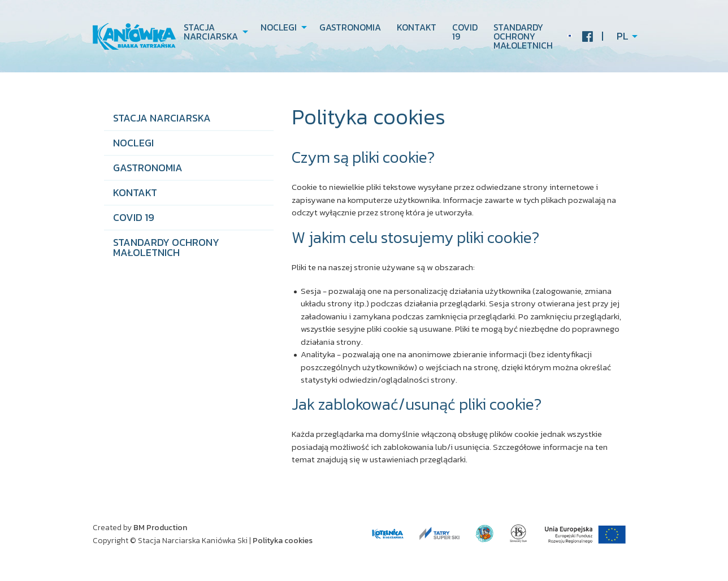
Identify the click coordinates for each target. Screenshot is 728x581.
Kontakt (416, 27)
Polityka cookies (283, 541)
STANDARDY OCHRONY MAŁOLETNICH (523, 36)
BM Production (160, 528)
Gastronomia (350, 27)
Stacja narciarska (211, 31)
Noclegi (279, 27)
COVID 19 (465, 31)
